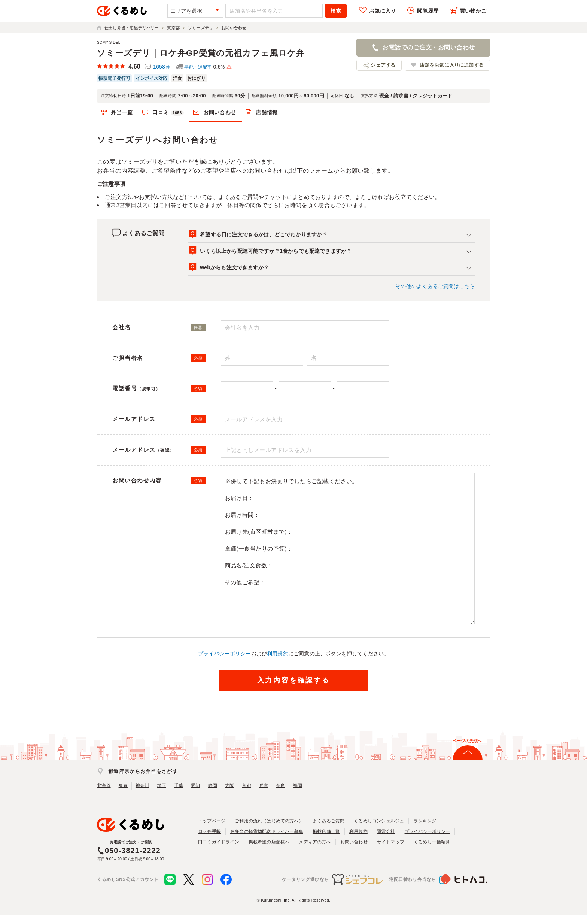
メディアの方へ (315, 842)
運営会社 (386, 831)
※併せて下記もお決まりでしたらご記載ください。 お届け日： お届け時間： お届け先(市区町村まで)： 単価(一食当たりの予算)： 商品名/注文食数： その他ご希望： (348, 549)
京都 (246, 785)
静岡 (212, 785)
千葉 (178, 785)
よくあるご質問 (328, 821)
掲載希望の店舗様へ (269, 842)
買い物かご (473, 11)
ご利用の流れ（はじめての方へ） (269, 821)
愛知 (195, 785)
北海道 (104, 785)
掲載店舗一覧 (326, 831)
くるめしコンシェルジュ (379, 821)
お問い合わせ (219, 112)
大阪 (229, 785)
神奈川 (142, 785)
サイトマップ (390, 842)
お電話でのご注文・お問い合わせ (428, 47)
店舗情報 (267, 112)
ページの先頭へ (467, 741)
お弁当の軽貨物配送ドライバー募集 (266, 831)
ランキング (424, 821)
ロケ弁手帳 (209, 831)
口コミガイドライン (218, 842)
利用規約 (277, 654)
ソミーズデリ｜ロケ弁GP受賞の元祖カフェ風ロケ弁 (201, 53)
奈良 (280, 785)
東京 (123, 785)
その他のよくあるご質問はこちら (435, 286)
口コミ (168, 112)
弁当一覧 (122, 112)
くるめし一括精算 (432, 842)
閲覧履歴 (427, 11)
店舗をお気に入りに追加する (452, 65)
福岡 (297, 785)
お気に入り (382, 11)
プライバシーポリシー (224, 654)
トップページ (211, 821)
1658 (161, 67)
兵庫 (263, 785)
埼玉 (161, 785)
